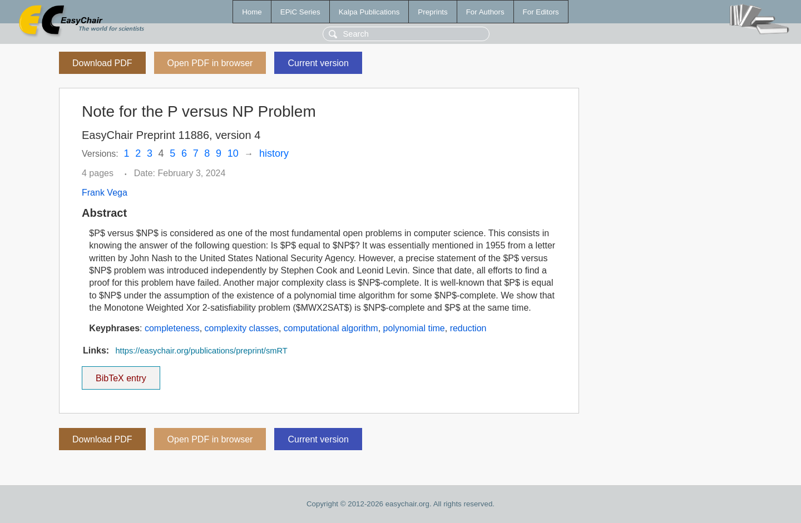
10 (233, 153)
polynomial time (414, 328)
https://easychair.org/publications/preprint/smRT (201, 350)
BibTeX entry (121, 374)
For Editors (541, 12)
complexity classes (242, 328)
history (274, 153)
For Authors (485, 12)
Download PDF (102, 63)
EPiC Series (300, 12)
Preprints (432, 12)
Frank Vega (104, 192)
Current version (318, 63)
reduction (468, 328)
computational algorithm (331, 328)
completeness (172, 328)
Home (252, 12)
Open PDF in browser (210, 63)
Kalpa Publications (369, 12)
